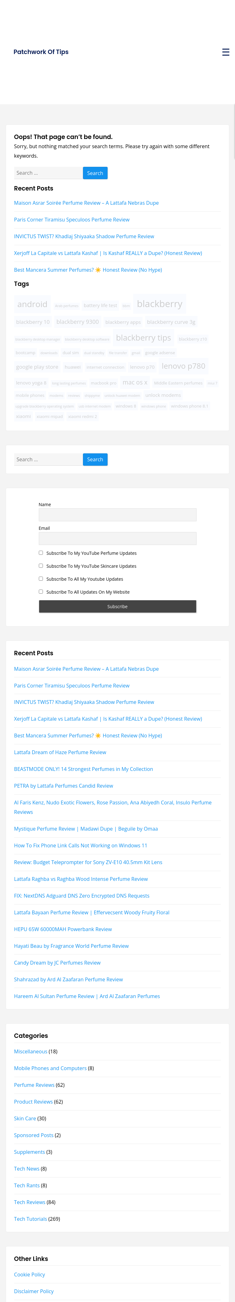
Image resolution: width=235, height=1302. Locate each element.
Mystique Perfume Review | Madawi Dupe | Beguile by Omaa (86, 828)
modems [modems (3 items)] (56, 395)
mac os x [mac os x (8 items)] (135, 382)
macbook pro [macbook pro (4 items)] (103, 383)
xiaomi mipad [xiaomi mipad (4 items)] (50, 416)
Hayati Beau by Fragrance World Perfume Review (71, 945)
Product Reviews (33, 1101)
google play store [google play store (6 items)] (37, 366)
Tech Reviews (29, 1202)
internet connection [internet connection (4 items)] (105, 367)
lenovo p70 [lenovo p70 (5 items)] (142, 367)
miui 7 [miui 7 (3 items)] (212, 383)
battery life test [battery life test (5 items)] (100, 305)
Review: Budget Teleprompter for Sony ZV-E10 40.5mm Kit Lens (88, 862)
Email (44, 528)
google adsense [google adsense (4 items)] (160, 352)
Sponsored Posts (34, 1135)
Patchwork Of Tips (41, 52)
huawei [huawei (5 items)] (73, 367)
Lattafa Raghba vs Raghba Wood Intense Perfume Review (81, 878)
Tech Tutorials (30, 1218)
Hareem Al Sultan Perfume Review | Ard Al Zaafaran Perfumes (87, 996)
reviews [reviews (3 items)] (74, 395)
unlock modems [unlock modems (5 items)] (163, 395)
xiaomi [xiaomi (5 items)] (23, 416)
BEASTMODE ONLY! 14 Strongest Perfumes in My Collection (83, 769)
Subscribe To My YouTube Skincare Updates (88, 566)
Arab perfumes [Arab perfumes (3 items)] (67, 306)
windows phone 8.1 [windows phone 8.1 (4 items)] (189, 406)
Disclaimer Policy (34, 1291)
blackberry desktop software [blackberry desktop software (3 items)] (87, 339)
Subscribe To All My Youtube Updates (81, 579)
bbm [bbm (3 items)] (126, 306)
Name (45, 504)
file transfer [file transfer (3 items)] (118, 353)
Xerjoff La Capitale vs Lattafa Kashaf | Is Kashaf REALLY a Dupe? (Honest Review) (108, 253)
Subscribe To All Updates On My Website (84, 592)
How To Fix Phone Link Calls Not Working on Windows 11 (81, 845)
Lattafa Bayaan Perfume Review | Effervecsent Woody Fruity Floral (92, 912)
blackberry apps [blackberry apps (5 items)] (123, 322)
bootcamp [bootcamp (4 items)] (25, 352)
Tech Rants (27, 1185)
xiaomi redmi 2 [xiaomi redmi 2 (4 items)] (82, 416)
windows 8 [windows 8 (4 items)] (126, 406)
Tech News (26, 1168)
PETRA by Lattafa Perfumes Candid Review (63, 785)
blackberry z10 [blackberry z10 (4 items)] (193, 339)
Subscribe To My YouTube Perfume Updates (88, 553)
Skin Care (25, 1118)
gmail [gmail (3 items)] (136, 353)
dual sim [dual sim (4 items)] (70, 352)
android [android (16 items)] (32, 304)
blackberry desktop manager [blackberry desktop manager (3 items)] (37, 339)
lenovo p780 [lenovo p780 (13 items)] (183, 365)
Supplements (29, 1151)
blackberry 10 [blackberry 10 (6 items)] (33, 321)
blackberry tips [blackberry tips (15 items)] (143, 337)
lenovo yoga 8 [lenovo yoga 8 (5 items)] (31, 382)
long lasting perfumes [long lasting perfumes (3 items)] (69, 383)
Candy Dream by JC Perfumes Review (57, 962)
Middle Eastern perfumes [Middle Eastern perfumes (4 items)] (178, 383)
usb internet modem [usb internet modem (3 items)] (95, 406)
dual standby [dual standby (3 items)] (94, 353)
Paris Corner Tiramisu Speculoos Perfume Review (72, 219)
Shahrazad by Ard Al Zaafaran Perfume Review (68, 979)
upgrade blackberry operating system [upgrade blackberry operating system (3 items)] (44, 406)
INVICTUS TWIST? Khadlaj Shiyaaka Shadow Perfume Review (84, 236)
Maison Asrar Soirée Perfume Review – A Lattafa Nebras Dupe (86, 202)
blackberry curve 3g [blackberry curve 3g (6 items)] (171, 321)
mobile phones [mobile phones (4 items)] (30, 395)
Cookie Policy (29, 1274)
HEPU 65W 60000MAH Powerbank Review (63, 929)
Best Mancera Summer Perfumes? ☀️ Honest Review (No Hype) (88, 269)
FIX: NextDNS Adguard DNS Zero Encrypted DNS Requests (82, 895)
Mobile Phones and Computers (50, 1068)
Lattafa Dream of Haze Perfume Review (60, 752)
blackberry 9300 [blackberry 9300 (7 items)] (77, 321)
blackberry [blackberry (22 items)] (159, 303)
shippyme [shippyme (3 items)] (92, 395)
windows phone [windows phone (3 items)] (153, 406)
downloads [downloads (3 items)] (48, 353)
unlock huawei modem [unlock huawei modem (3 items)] (122, 395)
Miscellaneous (31, 1051)
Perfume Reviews (34, 1084)
